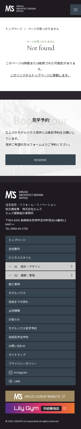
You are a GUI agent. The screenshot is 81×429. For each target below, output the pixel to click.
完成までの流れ (18, 302)
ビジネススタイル (20, 258)
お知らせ (14, 319)
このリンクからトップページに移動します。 (40, 75)
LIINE (17, 381)
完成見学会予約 (18, 337)
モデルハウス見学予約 (23, 328)
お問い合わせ (17, 346)
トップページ (13, 29)
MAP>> (9, 224)
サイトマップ (17, 355)
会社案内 (14, 249)
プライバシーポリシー (23, 363)
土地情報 (14, 310)
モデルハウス (17, 293)
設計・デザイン (30, 266)
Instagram (20, 372)
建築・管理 (28, 275)
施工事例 (14, 284)
